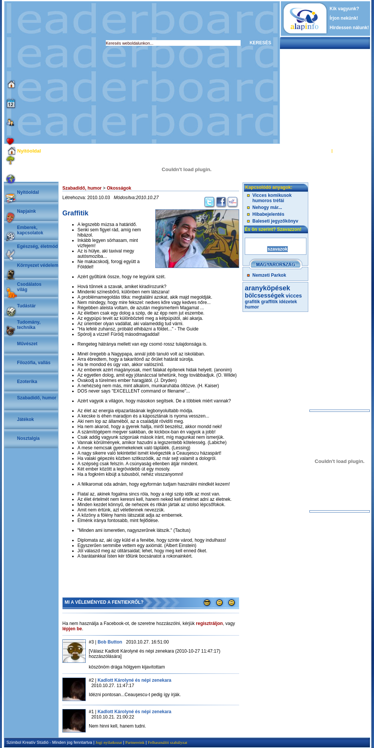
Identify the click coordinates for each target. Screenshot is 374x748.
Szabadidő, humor (36, 397)
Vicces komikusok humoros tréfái (272, 198)
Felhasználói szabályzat (167, 742)
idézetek (288, 301)
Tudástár (26, 306)
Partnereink (135, 742)
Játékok (25, 419)
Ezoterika (27, 381)
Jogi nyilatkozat (109, 742)
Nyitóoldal (28, 192)
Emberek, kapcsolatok (30, 230)
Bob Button (109, 642)
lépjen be (72, 628)
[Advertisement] (71, 72)
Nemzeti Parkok (269, 275)
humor (252, 307)
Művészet (27, 343)
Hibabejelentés (268, 214)
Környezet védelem (37, 265)
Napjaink (26, 211)
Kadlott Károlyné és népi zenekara (134, 680)
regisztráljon (209, 623)
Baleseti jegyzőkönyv (275, 221)
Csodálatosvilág (29, 287)
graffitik (269, 301)
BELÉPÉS (320, 150)
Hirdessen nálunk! (349, 27)
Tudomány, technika (28, 324)
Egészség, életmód (37, 246)
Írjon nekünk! (344, 18)
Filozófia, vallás (34, 362)
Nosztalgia (28, 438)
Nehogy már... (267, 207)
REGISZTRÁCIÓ (349, 150)
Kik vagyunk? (344, 8)
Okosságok (119, 188)
